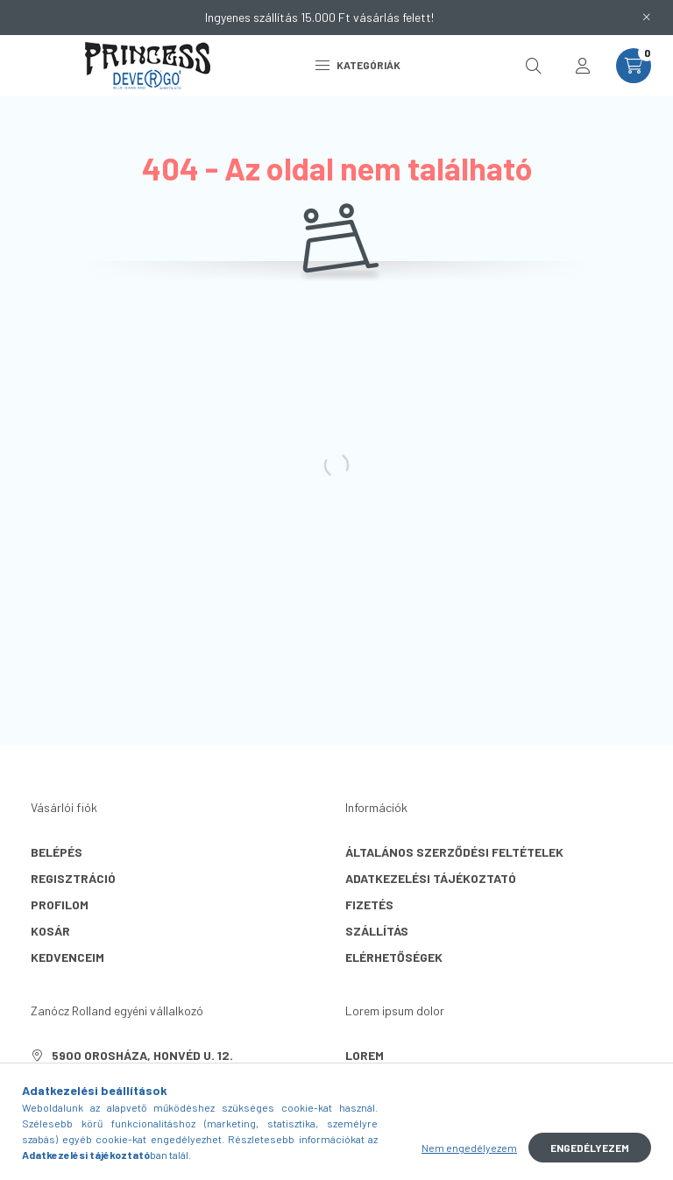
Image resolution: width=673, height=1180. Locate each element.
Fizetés (369, 904)
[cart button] (633, 65)
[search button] (533, 65)
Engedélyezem (589, 1147)
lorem (364, 1055)
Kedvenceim (67, 957)
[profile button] (582, 65)
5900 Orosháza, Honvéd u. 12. (142, 1055)
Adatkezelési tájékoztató (430, 878)
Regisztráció (73, 878)
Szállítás (376, 930)
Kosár (50, 930)
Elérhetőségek (394, 957)
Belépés (56, 851)
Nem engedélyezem (469, 1147)
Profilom (60, 904)
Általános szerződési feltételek (454, 851)
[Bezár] (647, 17)
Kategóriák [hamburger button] (357, 65)
